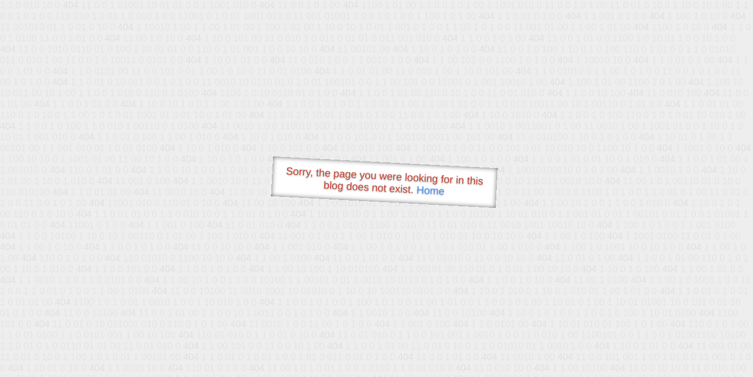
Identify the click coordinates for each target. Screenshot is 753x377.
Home (430, 190)
